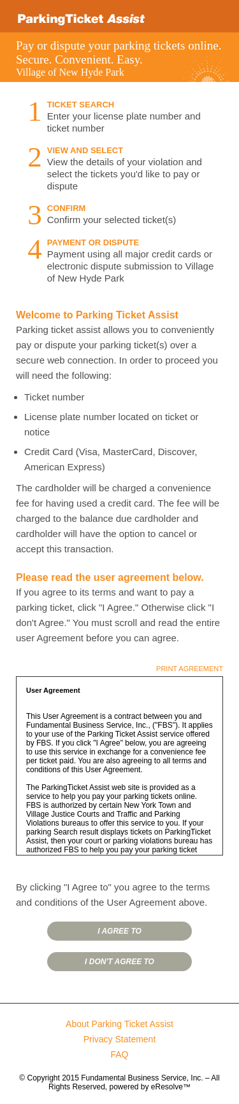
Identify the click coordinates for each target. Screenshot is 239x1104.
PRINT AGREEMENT (189, 668)
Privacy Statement (119, 1039)
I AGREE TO (119, 931)
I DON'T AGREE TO (119, 961)
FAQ (119, 1054)
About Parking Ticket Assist (119, 1024)
